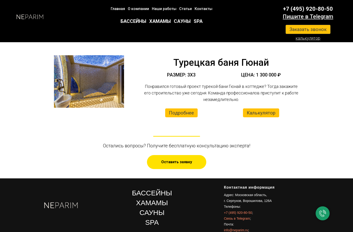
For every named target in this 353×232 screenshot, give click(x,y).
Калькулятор (261, 113)
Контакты (203, 9)
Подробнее (181, 113)
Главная (118, 9)
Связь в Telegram (237, 218)
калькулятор (308, 38)
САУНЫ (182, 21)
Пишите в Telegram (308, 16)
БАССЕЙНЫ (133, 21)
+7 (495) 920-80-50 (308, 9)
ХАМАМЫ (160, 21)
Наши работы (164, 9)
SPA (198, 21)
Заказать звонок (308, 29)
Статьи (185, 9)
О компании (138, 9)
